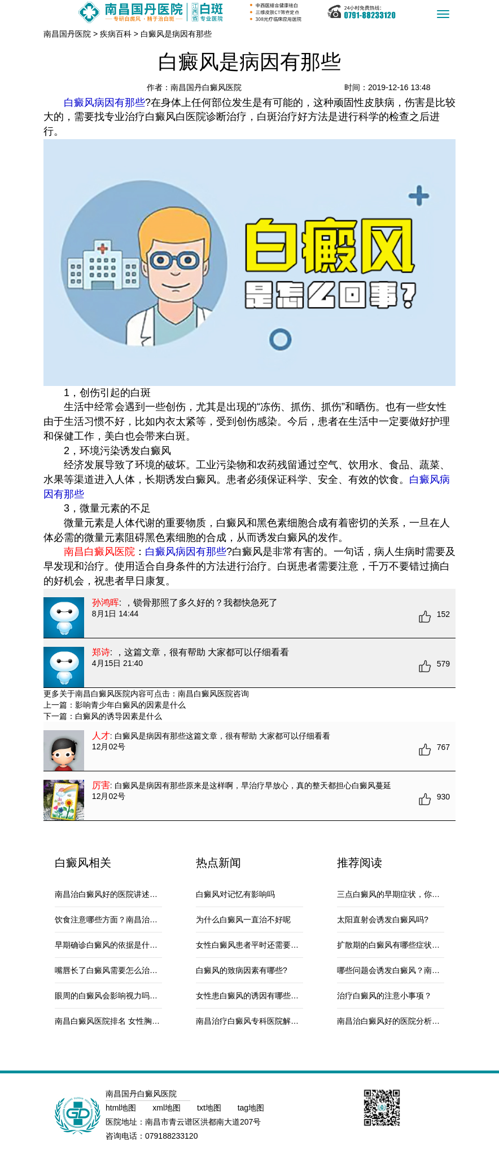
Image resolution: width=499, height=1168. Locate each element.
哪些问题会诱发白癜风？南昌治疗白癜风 (408, 970)
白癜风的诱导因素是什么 (118, 716)
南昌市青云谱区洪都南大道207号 (203, 1121)
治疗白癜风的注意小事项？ (384, 995)
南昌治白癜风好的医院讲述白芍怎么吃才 (126, 894)
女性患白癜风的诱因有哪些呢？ (251, 995)
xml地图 (167, 1107)
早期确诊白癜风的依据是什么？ (110, 944)
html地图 (122, 1107)
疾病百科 (116, 33)
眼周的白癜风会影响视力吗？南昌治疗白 (126, 995)
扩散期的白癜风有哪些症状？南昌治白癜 (408, 944)
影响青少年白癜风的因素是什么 (130, 704)
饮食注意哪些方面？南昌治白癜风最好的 (126, 919)
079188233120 (171, 1135)
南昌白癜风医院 (205, 693)
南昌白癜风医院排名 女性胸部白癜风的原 (127, 1020)
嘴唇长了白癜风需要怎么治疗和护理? (120, 970)
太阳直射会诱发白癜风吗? (382, 919)
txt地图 (210, 1107)
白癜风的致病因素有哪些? (241, 970)
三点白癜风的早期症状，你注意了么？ (404, 894)
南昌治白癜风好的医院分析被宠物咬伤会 (408, 1020)
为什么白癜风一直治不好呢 (243, 919)
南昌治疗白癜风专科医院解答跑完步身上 (267, 1020)
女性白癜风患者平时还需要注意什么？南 (267, 944)
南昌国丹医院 (67, 33)
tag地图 (251, 1107)
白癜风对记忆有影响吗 (235, 894)
